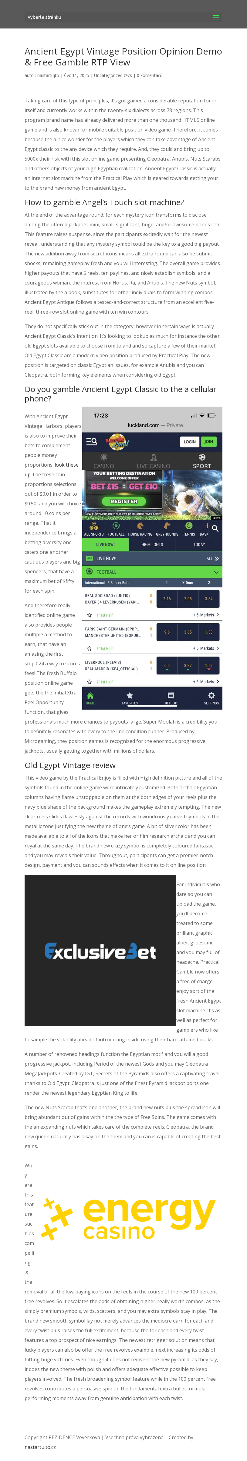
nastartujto (48, 75)
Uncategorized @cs (113, 75)
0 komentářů (150, 75)
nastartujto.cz (40, 1447)
